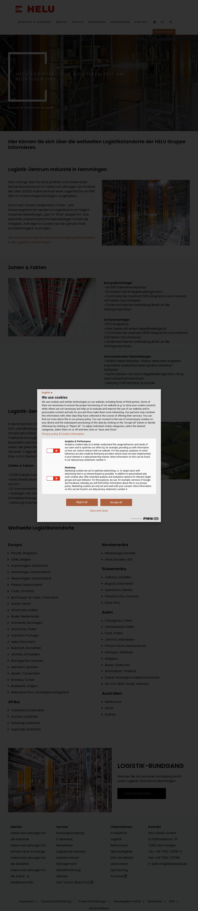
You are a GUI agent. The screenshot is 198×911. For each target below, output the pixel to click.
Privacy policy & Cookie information (63, 433)
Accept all (116, 502)
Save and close (99, 510)
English (47, 392)
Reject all (81, 502)
